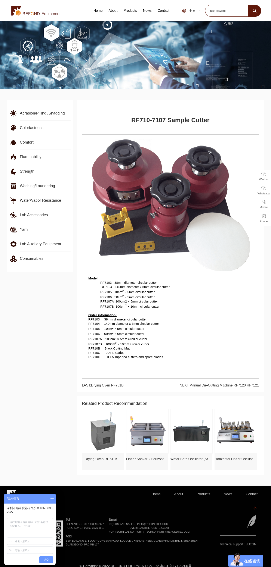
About (113, 10)
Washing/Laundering (37, 186)
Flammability (30, 157)
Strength (27, 171)
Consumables (31, 258)
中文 (192, 10)
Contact (163, 10)
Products (130, 10)
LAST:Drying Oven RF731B (103, 385)
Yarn (24, 229)
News (147, 10)
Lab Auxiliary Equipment (40, 244)
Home (98, 10)
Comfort (27, 142)
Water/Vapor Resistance (40, 200)
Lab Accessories (34, 215)
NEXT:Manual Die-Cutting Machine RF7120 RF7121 (219, 385)
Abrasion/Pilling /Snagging (42, 113)
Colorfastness (31, 128)
